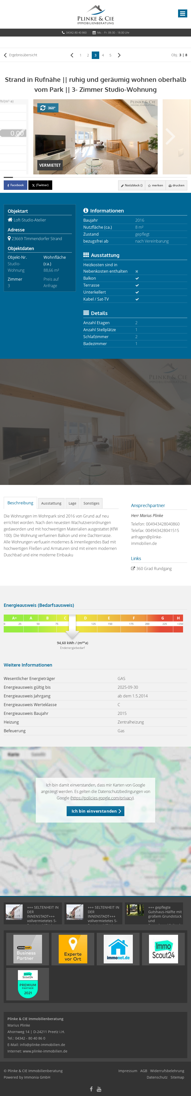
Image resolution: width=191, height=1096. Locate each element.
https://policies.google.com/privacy (102, 798)
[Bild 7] (63, 177)
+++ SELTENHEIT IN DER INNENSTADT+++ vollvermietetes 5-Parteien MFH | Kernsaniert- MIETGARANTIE (43, 921)
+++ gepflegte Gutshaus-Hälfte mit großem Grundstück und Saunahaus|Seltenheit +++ (167, 918)
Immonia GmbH (37, 1077)
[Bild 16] (145, 177)
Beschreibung (20, 503)
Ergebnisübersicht (20, 55)
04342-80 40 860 (76, 32)
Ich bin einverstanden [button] (94, 811)
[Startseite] (95, 14)
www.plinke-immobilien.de (45, 1051)
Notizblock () (131, 185)
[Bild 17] (155, 177)
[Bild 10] (91, 177)
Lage (72, 503)
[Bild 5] (45, 177)
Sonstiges (91, 503)
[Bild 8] (72, 177)
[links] (71, 55)
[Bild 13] (118, 177)
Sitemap (177, 1077)
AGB (143, 1070)
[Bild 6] (54, 177)
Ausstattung (51, 503)
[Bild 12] (109, 177)
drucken (176, 185)
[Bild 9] (81, 177)
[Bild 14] (127, 177)
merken (155, 185)
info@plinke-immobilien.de (42, 1044)
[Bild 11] (100, 177)
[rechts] (119, 55)
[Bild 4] (36, 177)
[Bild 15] (136, 177)
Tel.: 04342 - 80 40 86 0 (26, 1038)
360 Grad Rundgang (154, 568)
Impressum (127, 1070)
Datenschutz (157, 1077)
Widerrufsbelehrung (167, 1070)
